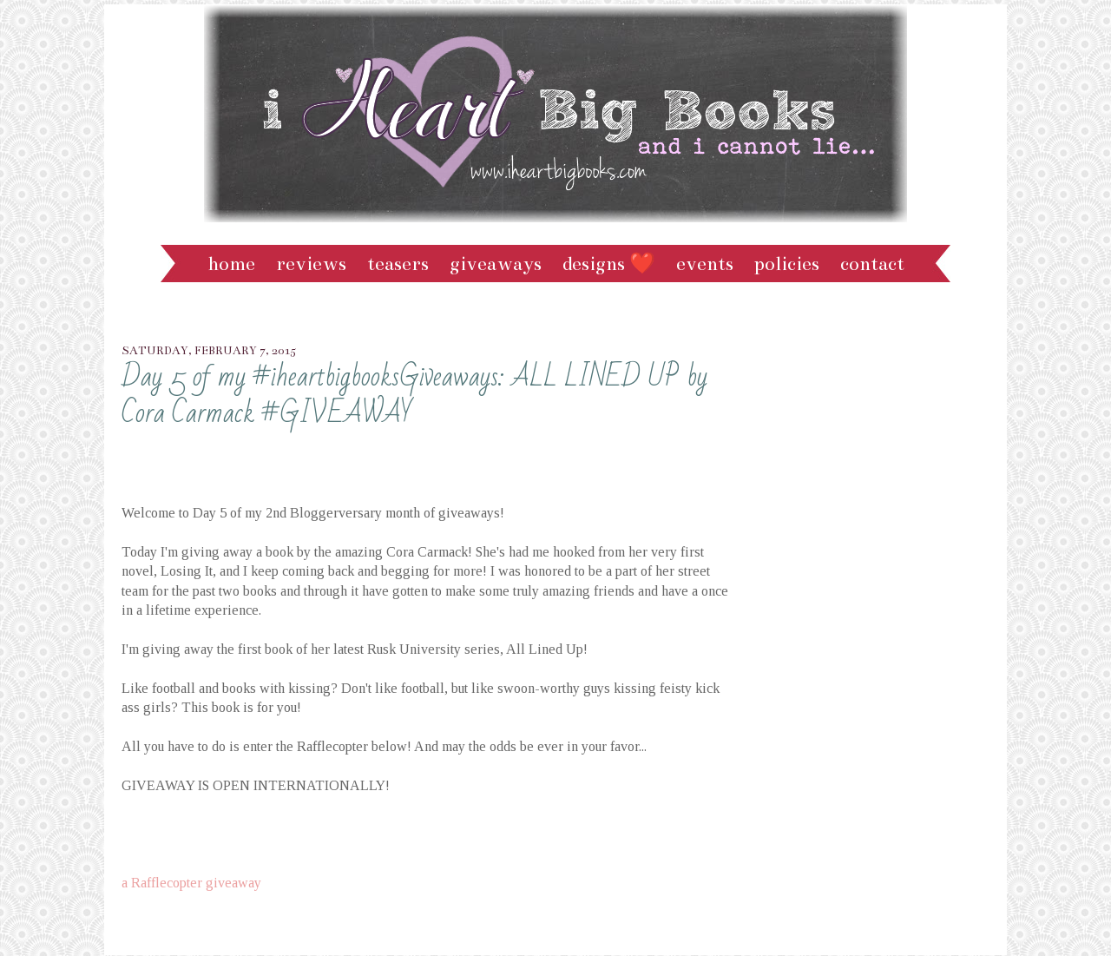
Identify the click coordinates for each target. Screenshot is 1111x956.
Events (704, 263)
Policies (786, 263)
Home (231, 263)
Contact (872, 263)
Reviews (311, 263)
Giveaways (496, 263)
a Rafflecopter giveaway (191, 882)
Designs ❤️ (608, 263)
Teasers (398, 263)
